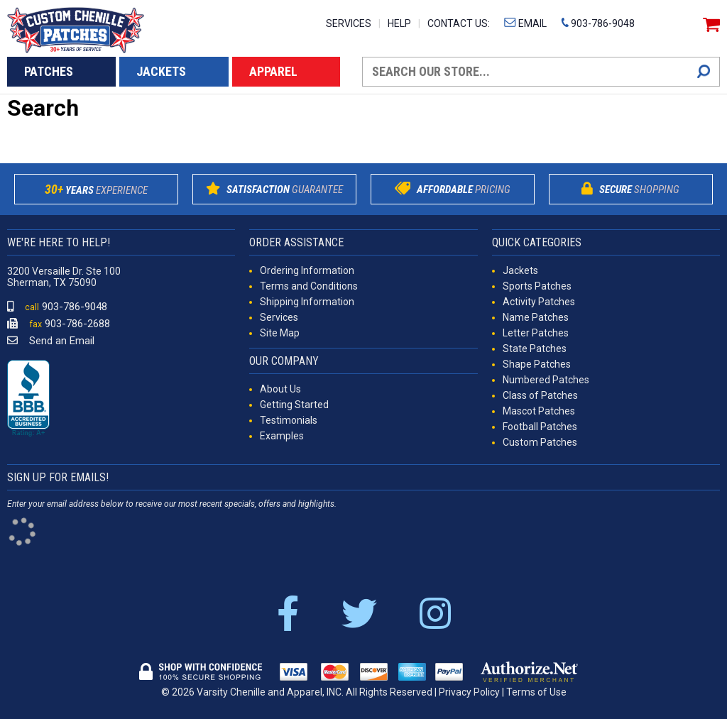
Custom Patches (540, 442)
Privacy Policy (469, 692)
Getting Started (294, 404)
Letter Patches (536, 333)
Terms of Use (536, 692)
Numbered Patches (546, 379)
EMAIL (525, 23)
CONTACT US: (458, 23)
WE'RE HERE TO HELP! (58, 242)
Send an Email (50, 340)
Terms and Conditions (309, 286)
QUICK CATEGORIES (536, 242)
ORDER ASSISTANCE (296, 242)
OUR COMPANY (284, 361)
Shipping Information (307, 301)
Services (279, 317)
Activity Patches (539, 301)
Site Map (280, 333)
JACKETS (161, 71)
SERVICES (348, 23)
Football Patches (540, 426)
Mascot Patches (539, 411)
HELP (399, 23)
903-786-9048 (598, 23)
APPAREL (273, 71)
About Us (280, 389)
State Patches (535, 348)
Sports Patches (537, 286)
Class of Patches (540, 395)
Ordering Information (307, 270)
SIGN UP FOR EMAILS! (58, 477)
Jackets (520, 270)
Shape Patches (537, 364)
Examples (282, 435)
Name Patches (536, 317)
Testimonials (288, 420)
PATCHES (48, 71)
